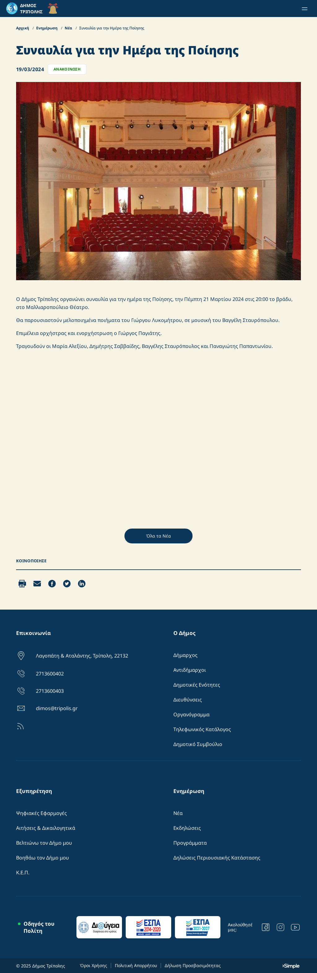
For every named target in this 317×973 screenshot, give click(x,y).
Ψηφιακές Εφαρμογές (41, 813)
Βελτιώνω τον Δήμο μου (44, 842)
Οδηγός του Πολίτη (39, 927)
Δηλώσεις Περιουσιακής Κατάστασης (216, 857)
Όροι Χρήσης (93, 965)
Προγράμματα (190, 842)
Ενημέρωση (47, 28)
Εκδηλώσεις (187, 828)
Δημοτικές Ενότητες (196, 684)
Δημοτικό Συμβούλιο (197, 744)
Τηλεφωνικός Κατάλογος (202, 729)
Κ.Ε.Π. (22, 872)
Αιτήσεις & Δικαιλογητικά (45, 828)
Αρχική (23, 28)
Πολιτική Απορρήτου (136, 965)
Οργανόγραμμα (191, 714)
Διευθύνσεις (187, 699)
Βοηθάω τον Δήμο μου (42, 857)
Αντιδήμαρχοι (189, 670)
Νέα (69, 28)
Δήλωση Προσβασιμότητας (193, 965)
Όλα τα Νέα (158, 536)
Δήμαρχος (185, 655)
